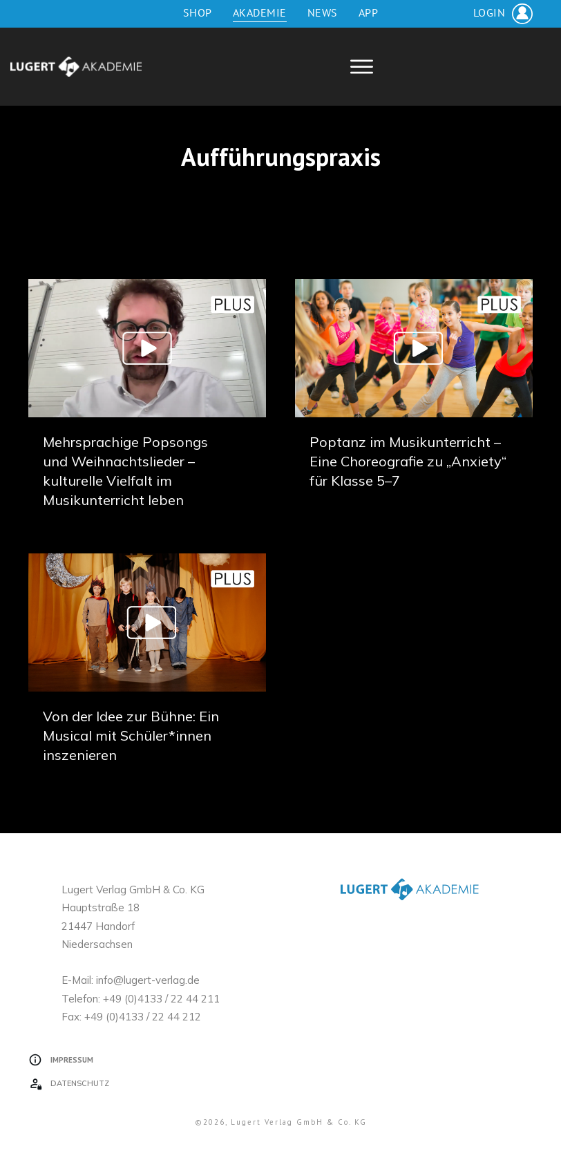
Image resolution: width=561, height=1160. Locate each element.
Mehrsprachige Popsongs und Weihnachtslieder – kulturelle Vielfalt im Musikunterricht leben (147, 401)
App (369, 12)
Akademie (260, 12)
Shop (197, 12)
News (322, 12)
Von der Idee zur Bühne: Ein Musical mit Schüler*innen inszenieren (131, 735)
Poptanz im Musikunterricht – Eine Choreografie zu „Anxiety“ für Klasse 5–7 (408, 461)
